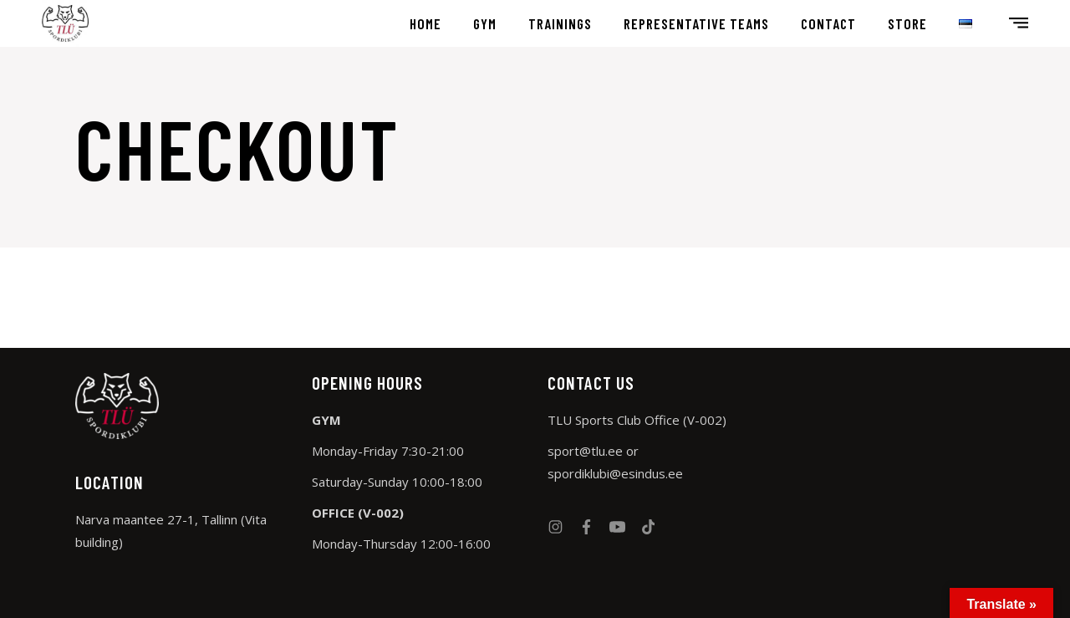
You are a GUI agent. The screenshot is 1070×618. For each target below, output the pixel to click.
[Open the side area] (1018, 23)
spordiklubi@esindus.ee (615, 473)
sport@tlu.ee (585, 450)
